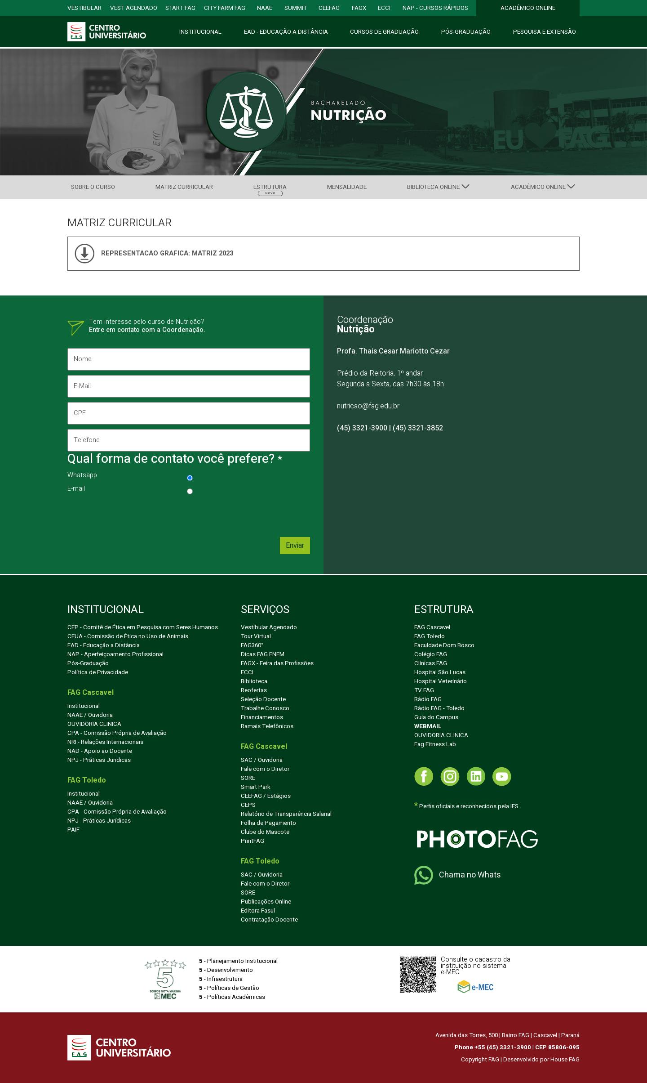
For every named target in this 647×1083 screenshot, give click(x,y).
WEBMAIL (428, 726)
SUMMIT (295, 8)
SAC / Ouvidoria (262, 760)
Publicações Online (266, 901)
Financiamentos (262, 717)
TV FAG (424, 690)
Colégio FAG (430, 654)
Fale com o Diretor (265, 769)
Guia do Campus (436, 717)
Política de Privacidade (97, 672)
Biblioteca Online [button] (433, 187)
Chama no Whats (457, 875)
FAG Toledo (429, 636)
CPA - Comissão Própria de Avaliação (117, 733)
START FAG (180, 8)
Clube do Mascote (265, 832)
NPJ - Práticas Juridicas (99, 760)
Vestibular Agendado (269, 627)
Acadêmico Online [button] (538, 187)
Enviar (295, 545)
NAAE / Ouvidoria (90, 715)
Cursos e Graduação (384, 31)
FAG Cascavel (432, 627)
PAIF (73, 829)
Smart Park (255, 787)
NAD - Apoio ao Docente (99, 751)
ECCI (384, 8)
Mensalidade (347, 187)
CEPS (248, 805)
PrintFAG (252, 841)
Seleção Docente (263, 699)
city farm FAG (224, 8)
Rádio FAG (428, 699)
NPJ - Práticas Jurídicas (99, 820)
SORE (248, 778)
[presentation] (135, 515)
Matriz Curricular (184, 187)
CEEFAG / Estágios (266, 796)
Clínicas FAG (430, 663)
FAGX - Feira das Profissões (277, 663)
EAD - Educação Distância (286, 31)
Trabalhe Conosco (265, 708)
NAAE (264, 8)
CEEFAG (329, 8)
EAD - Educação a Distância (103, 645)
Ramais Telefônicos (267, 726)
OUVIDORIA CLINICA (94, 724)
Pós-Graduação (466, 31)
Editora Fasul (258, 910)
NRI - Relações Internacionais (105, 742)
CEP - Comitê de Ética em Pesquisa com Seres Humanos (142, 627)
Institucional (200, 31)
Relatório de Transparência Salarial (286, 814)
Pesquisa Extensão (544, 31)
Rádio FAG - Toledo (439, 708)
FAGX (359, 8)
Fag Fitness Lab (435, 744)
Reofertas (254, 690)
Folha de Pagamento (268, 823)
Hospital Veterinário (440, 681)
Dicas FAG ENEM (262, 654)
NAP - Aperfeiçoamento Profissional (115, 654)
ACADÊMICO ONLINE (528, 8)
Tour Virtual (256, 636)
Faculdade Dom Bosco (444, 645)
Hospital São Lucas (439, 672)
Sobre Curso (93, 187)
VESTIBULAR (84, 8)
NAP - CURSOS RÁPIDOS (435, 8)
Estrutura (270, 189)
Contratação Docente (269, 919)
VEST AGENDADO (133, 8)
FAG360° (252, 645)
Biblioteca (254, 681)
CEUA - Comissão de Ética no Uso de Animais (127, 636)
